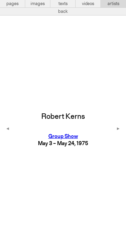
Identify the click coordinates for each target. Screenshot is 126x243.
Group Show (63, 136)
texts (63, 3)
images (38, 3)
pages (12, 3)
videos (88, 3)
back (63, 11)
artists (113, 3)
